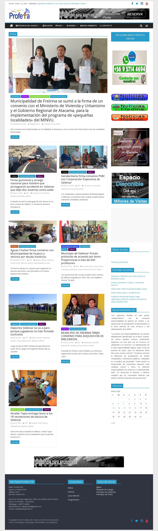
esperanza (65, 189)
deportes (46, 338)
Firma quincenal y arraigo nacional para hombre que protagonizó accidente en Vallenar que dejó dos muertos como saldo (32, 185)
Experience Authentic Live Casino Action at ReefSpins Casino (61, 3)
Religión (47, 25)
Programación (73, 499)
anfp (33, 338)
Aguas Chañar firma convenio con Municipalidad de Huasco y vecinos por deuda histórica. (32, 253)
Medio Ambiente (88, 25)
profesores (73, 269)
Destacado (15, 96)
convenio (47, 124)
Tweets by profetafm (119, 262)
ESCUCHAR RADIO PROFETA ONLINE (130, 37)
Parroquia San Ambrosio (106, 492)
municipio (64, 269)
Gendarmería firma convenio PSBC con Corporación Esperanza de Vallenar (83, 179)
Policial (14, 176)
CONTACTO (106, 25)
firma (53, 124)
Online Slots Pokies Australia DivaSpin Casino (129, 289)
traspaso (24, 426)
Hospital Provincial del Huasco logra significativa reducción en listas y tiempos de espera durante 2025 (129, 299)
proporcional (82, 269)
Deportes (15, 324)
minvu (58, 124)
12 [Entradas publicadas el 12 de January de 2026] (113, 408)
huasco (30, 263)
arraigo (35, 193)
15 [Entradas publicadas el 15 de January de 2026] (130, 408)
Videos (70, 488)
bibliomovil (65, 346)
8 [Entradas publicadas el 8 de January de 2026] (129, 403)
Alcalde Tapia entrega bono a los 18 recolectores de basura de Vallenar (31, 416)
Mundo (71, 25)
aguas (38, 260)
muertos (13, 196)
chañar (43, 260)
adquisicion (88, 342)
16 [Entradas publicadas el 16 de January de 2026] (135, 408)
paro (28, 341)
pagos (24, 341)
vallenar (28, 196)
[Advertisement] (132, 225)
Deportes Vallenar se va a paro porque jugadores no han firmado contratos (32, 331)
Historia (71, 492)
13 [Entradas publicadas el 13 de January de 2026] (119, 408)
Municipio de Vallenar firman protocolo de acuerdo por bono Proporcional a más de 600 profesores (81, 258)
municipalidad (39, 263)
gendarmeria (78, 189)
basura (33, 423)
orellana (91, 346)
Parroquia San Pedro (104, 494)
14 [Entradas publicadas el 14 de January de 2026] (124, 408)
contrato (39, 338)
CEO (27, 193)
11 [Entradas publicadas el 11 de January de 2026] (146, 403)
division (13, 341)
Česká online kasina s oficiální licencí (125, 293)
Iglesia (98, 487)
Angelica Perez (35, 124)
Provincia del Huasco (27, 25)
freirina (84, 346)
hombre (46, 193)
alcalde (95, 342)
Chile (58, 25)
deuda (12, 263)
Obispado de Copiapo (105, 489)
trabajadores (15, 426)
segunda (34, 341)
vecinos (47, 263)
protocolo (91, 269)
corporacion (95, 186)
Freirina (25, 96)
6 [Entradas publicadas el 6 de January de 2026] (118, 403)
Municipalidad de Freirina (39, 96)
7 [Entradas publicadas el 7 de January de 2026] (123, 403)
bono (91, 266)
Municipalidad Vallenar (70, 246)
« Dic (113, 423)
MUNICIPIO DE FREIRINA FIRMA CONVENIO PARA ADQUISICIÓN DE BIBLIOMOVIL (82, 336)
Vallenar (40, 176)
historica (24, 263)
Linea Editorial (73, 496)
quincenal (20, 196)
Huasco (14, 246)
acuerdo (85, 266)
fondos (44, 423)
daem (96, 266)
